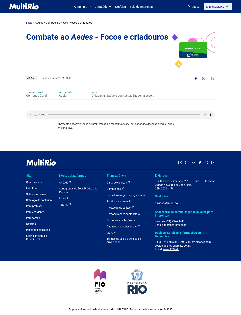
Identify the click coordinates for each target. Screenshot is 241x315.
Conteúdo (103, 6)
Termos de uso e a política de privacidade (124, 240)
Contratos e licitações (121, 220)
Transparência (116, 175)
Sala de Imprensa (141, 6)
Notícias (120, 6)
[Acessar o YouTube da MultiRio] (180, 162)
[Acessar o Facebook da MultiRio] (200, 162)
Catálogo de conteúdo (39, 200)
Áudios (39, 22)
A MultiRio (82, 6)
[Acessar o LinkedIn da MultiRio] (213, 162)
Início (29, 22)
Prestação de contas (120, 207)
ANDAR (65, 182)
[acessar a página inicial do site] (24, 6)
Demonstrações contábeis (124, 214)
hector (64, 198)
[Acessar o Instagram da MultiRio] (187, 162)
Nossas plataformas (72, 175)
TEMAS (65, 204)
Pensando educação (38, 229)
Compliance (115, 188)
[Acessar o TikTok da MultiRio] (193, 162)
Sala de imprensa (36, 194)
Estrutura (31, 188)
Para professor (34, 206)
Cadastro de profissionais (123, 226)
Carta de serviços (118, 182)
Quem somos (34, 182)
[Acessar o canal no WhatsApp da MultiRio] (206, 162)
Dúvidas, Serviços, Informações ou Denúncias (178, 234)
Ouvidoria (161, 196)
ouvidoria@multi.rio (166, 203)
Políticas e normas (119, 201)
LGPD (112, 232)
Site (28, 175)
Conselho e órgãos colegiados (126, 195)
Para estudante (35, 212)
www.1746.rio (171, 249)
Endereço (161, 175)
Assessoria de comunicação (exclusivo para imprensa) (184, 213)
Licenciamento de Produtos (36, 237)
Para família (33, 218)
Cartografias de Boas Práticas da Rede (78, 190)
